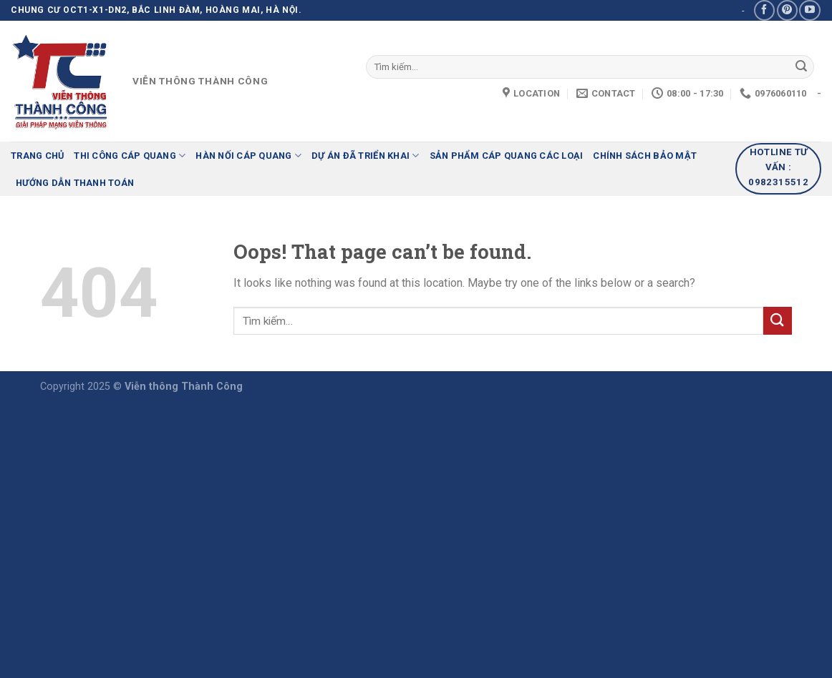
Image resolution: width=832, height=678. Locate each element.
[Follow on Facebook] (764, 10)
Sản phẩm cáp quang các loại (507, 155)
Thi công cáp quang (129, 155)
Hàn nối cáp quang (248, 155)
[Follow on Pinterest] (787, 10)
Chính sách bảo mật (645, 155)
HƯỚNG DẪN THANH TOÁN (75, 182)
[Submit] (801, 67)
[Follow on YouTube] (809, 10)
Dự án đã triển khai (365, 155)
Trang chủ (37, 155)
